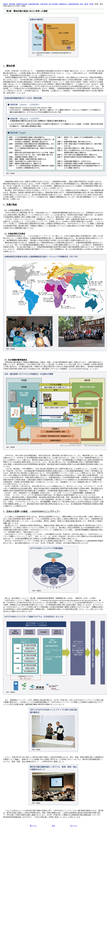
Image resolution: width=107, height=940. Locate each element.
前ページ (33, 826)
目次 (53, 826)
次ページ (73, 826)
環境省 (5, 4)
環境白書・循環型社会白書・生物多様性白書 (24, 4)
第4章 (91, 4)
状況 (81, 4)
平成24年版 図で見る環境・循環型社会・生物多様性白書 (59, 4)
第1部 (86, 4)
